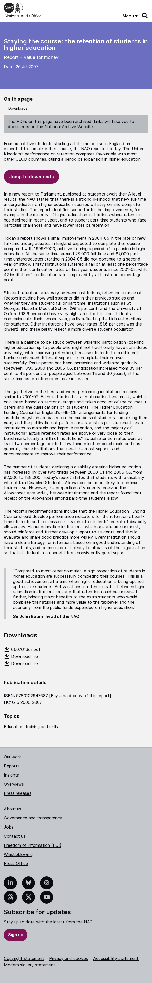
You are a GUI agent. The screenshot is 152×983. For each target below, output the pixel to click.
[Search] (145, 15)
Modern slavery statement (29, 964)
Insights (11, 775)
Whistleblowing (18, 854)
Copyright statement (24, 958)
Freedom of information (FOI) (32, 845)
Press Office (16, 863)
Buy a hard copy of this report (80, 695)
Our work (12, 756)
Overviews (14, 784)
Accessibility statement (116, 958)
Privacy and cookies (68, 958)
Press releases (17, 793)
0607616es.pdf (22, 649)
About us (12, 808)
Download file (21, 656)
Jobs (8, 827)
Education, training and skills (31, 726)
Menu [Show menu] (128, 16)
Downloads (17, 108)
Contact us (14, 836)
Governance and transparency (33, 818)
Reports (11, 766)
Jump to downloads (31, 176)
